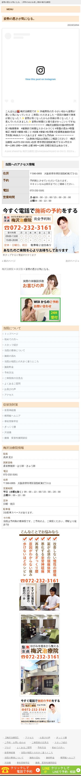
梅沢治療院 (28, 151)
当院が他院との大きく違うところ (21, 361)
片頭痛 (7, 432)
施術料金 (9, 367)
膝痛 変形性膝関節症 (15, 438)
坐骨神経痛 (10, 410)
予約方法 (9, 372)
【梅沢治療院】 (11, 738)
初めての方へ (11, 339)
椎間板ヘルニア (12, 415)
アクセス (9, 394)
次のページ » (72, 261)
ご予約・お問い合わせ (15, 742)
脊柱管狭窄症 (11, 421)
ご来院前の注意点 (13, 378)
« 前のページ (8, 261)
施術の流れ (10, 356)
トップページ (11, 333)
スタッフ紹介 (11, 345)
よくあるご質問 (12, 383)
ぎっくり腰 (10, 426)
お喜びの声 (10, 389)
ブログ (7, 748)
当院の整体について (14, 350)
